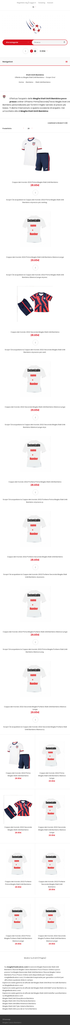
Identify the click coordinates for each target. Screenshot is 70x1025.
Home (21, 82)
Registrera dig (22, 3)
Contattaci (7, 948)
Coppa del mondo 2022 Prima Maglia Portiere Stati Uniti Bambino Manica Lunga (35, 558)
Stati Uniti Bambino (43, 82)
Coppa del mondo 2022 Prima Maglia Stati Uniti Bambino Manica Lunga (35, 236)
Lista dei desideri (9, 974)
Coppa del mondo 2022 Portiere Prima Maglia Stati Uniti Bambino (35, 429)
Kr (33, 7)
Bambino (29, 82)
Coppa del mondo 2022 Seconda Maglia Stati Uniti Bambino (35, 300)
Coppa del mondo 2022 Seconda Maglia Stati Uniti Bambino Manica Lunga (35, 364)
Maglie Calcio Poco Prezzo (40, 1018)
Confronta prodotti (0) (57, 123)
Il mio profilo (7, 966)
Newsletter (7, 978)
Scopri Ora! (50, 77)
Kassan (50, 3)
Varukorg (41, 3)
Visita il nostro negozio (12, 1011)
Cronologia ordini (10, 970)
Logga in (32, 3)
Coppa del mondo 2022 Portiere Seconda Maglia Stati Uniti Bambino (35, 493)
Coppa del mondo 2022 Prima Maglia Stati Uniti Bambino (35, 171)
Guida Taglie (8, 952)
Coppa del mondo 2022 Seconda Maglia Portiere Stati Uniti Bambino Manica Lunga (35, 623)
